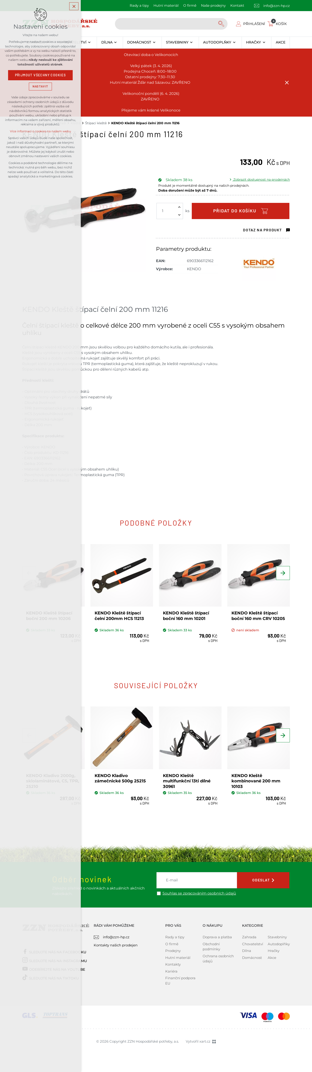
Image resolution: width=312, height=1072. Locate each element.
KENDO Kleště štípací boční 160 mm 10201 (186, 616)
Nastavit (40, 86)
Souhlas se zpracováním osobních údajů (199, 893)
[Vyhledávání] (222, 24)
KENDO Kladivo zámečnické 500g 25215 (120, 778)
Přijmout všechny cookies (40, 75)
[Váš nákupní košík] (278, 23)
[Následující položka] (283, 573)
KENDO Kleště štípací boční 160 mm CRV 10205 (258, 616)
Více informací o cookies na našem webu (40, 131)
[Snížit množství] (179, 215)
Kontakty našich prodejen (116, 945)
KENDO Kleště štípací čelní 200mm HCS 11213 (119, 616)
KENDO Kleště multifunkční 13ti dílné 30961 (186, 781)
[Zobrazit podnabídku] (89, 42)
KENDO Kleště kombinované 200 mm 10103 (255, 781)
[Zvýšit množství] (179, 207)
